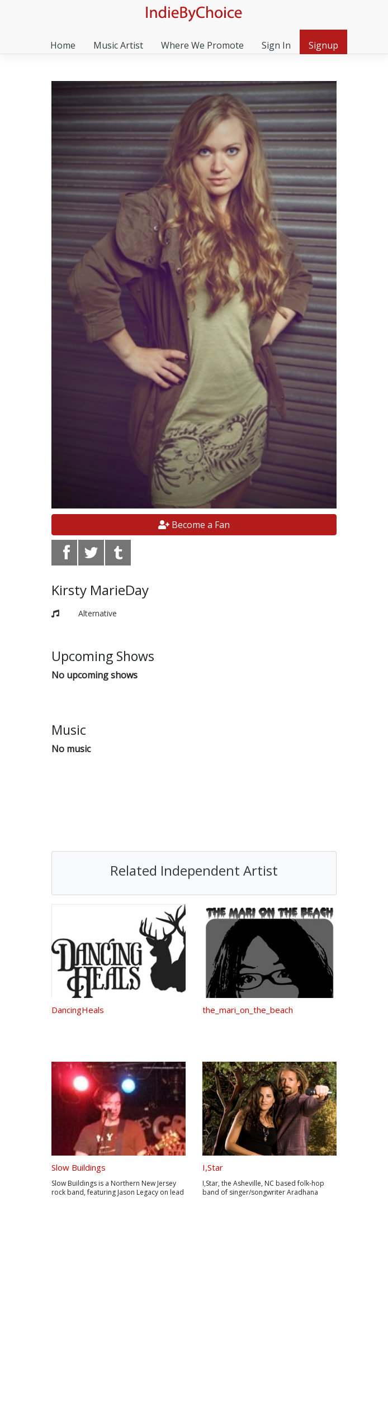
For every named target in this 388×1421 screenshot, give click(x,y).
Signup (323, 45)
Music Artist (118, 45)
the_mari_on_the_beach (247, 1009)
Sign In (276, 45)
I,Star (212, 1167)
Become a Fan (194, 525)
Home (62, 45)
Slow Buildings (78, 1167)
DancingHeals (77, 1009)
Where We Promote (202, 45)
